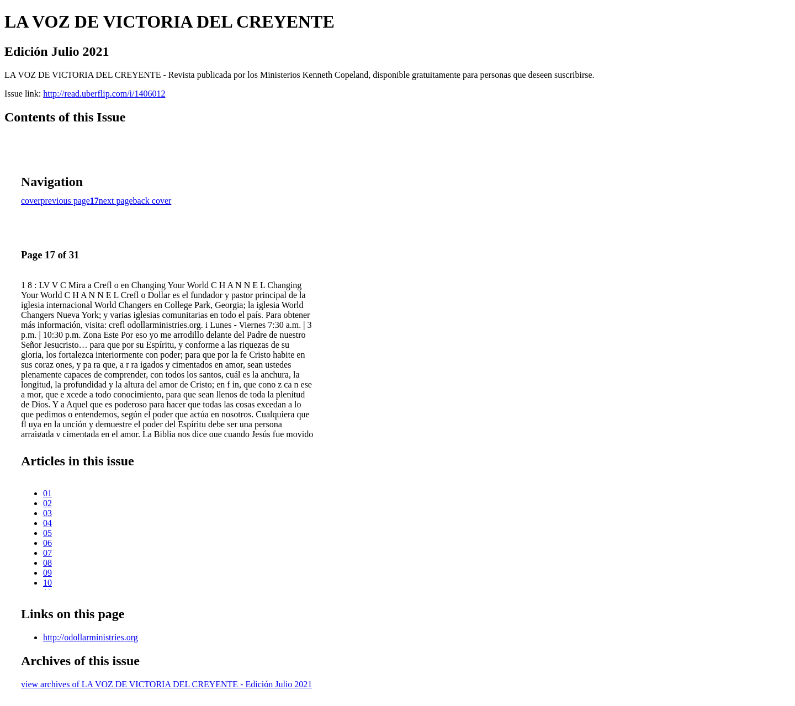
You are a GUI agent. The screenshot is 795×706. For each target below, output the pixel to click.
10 (47, 582)
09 (47, 572)
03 (47, 513)
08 (47, 562)
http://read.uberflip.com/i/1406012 (104, 93)
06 (47, 543)
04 (47, 523)
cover (31, 200)
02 (47, 503)
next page (116, 200)
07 (47, 553)
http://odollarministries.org (90, 637)
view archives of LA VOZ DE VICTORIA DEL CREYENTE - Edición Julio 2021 (166, 684)
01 (47, 493)
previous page (65, 200)
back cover (152, 200)
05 (47, 533)
